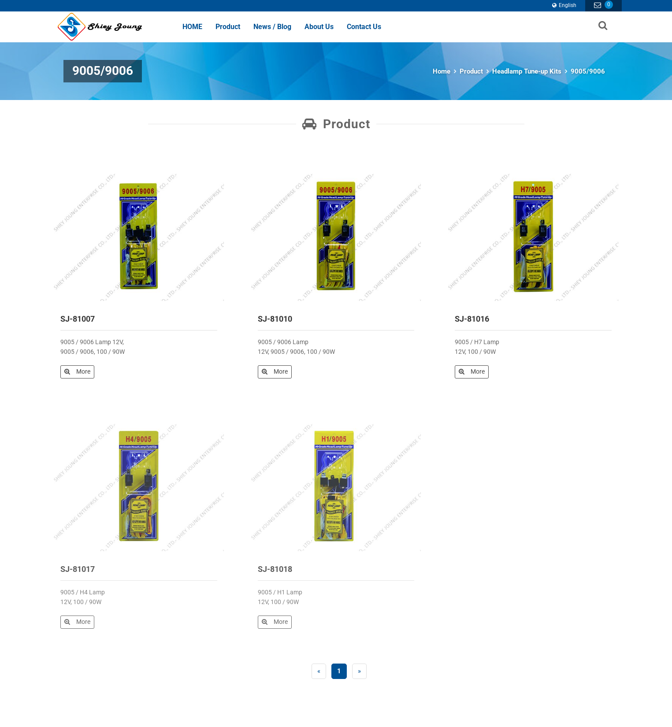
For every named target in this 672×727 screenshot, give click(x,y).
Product (227, 26)
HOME (192, 26)
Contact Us (364, 26)
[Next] (359, 671)
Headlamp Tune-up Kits (526, 71)
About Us (319, 26)
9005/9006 (588, 71)
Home (441, 71)
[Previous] (319, 671)
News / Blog (272, 26)
